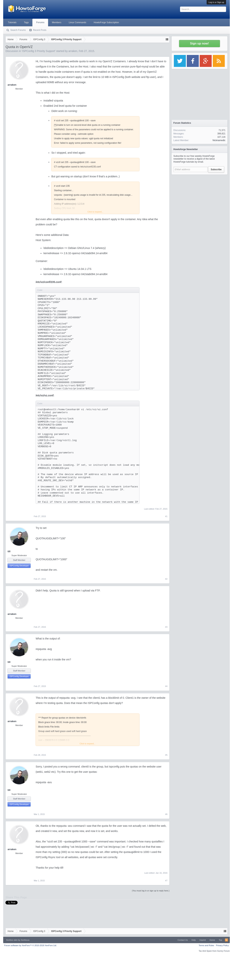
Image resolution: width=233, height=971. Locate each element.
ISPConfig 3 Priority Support (38, 51)
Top (220, 940)
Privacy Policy (222, 945)
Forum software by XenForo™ (30, 945)
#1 (166, 516)
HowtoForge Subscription (106, 22)
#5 (166, 755)
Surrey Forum (223, 951)
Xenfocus (25, 940)
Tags (26, 22)
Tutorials (12, 22)
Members (56, 22)
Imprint (203, 940)
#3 (166, 627)
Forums (40, 22)
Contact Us (183, 940)
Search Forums (18, 30)
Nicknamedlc (219, 140)
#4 (166, 686)
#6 (166, 814)
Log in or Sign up (216, 2)
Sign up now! (199, 43)
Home (212, 940)
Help (193, 940)
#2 (166, 579)
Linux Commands (77, 22)
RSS (226, 939)
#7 (166, 880)
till (8, 551)
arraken (72, 51)
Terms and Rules (206, 945)
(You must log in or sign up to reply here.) (151, 891)
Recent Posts (39, 30)
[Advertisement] (199, 200)
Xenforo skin (11, 940)
